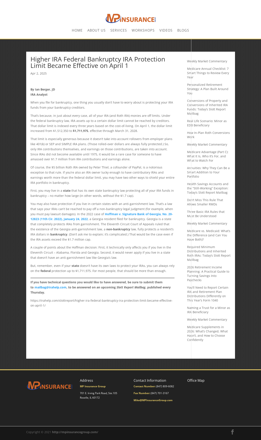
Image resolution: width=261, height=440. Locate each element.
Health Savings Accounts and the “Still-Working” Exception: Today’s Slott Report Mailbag (207, 188)
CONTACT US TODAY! (222, 3)
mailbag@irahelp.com (50, 287)
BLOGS (183, 31)
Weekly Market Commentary (207, 61)
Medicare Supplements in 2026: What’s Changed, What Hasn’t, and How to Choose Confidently (207, 333)
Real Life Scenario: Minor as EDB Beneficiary (207, 123)
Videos (166, 31)
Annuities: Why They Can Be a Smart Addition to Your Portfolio (208, 172)
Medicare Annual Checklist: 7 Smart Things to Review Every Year (208, 73)
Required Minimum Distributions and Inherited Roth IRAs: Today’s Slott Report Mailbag (209, 253)
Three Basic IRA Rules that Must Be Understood (206, 214)
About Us (96, 31)
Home (77, 31)
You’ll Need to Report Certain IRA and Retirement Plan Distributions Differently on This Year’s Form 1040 (207, 293)
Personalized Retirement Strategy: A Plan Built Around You (207, 89)
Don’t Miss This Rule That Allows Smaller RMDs (205, 202)
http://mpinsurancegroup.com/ (75, 432)
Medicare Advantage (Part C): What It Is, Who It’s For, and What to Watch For (207, 156)
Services (118, 31)
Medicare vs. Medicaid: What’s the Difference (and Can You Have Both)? (208, 235)
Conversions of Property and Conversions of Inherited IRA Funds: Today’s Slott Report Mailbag (207, 107)
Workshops (143, 31)
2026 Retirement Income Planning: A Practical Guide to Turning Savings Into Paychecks (208, 273)
